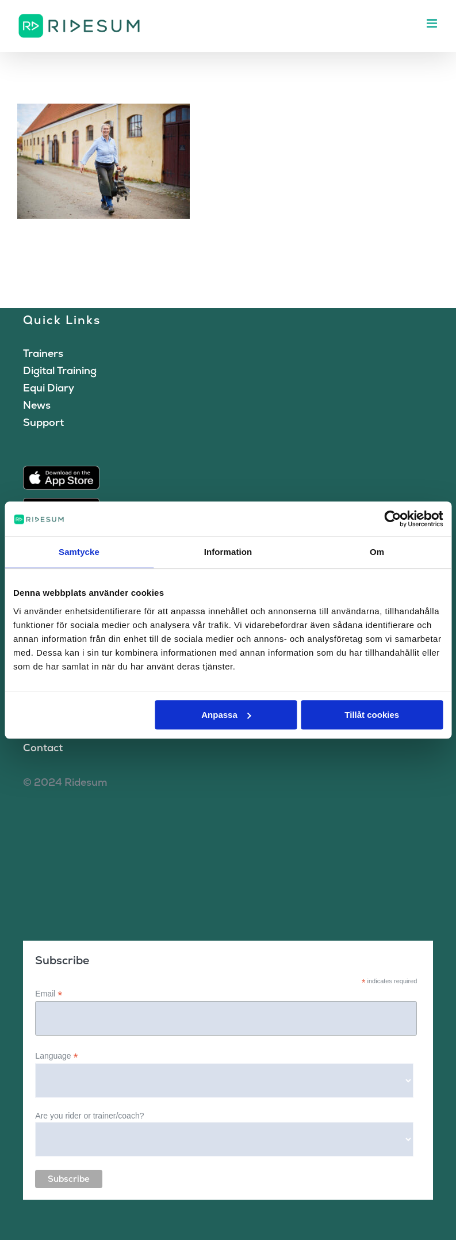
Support (43, 422)
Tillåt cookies (371, 715)
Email (48, 993)
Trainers (43, 353)
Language (56, 1056)
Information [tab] (228, 552)
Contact (43, 747)
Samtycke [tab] (79, 552)
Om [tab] (377, 552)
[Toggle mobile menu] (433, 23)
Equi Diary (48, 387)
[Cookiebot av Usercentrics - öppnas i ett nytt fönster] (392, 518)
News (37, 405)
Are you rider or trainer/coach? (89, 1115)
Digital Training (60, 370)
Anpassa (226, 715)
